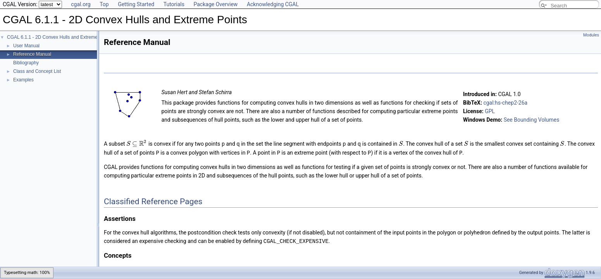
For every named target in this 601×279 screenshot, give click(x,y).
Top (104, 4)
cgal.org (80, 4)
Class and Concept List (37, 71)
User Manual (26, 45)
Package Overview (215, 4)
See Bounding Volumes (532, 120)
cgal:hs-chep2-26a (505, 103)
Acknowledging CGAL (273, 4)
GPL (490, 111)
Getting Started (136, 4)
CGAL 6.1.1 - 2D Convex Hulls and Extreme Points (59, 37)
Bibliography (26, 62)
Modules (591, 35)
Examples (23, 80)
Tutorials (174, 4)
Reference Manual (32, 54)
